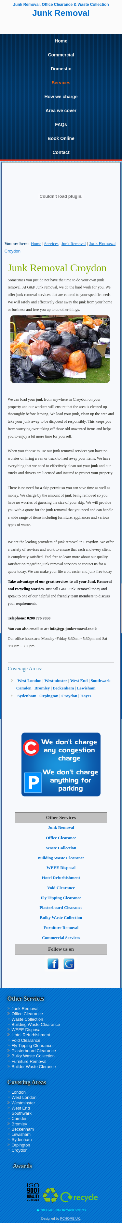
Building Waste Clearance (60, 857)
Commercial (61, 54)
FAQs (61, 124)
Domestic (61, 68)
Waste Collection (61, 847)
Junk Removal (73, 243)
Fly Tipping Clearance (61, 897)
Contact (60, 152)
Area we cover (61, 110)
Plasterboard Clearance (61, 907)
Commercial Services (61, 937)
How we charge (61, 96)
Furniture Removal (61, 927)
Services (61, 82)
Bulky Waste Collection (61, 917)
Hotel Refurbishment (61, 877)
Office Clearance (61, 837)
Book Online (60, 138)
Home (61, 40)
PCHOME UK (70, 1218)
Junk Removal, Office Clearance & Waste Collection (61, 4)
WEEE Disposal (61, 867)
